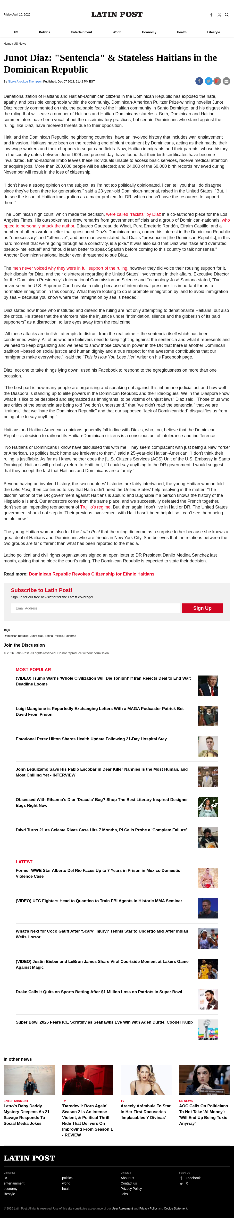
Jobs (124, 1194)
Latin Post (117, 14)
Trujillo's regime (95, 507)
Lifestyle (213, 32)
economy (10, 1189)
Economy (149, 32)
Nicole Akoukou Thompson (25, 81)
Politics (44, 32)
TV (64, 1101)
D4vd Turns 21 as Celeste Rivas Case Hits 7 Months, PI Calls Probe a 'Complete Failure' (101, 830)
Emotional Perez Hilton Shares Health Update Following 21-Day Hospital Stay (91, 739)
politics (67, 1178)
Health (182, 32)
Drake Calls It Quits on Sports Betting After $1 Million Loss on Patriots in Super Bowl (99, 992)
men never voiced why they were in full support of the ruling (69, 268)
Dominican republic (16, 636)
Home (7, 43)
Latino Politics (54, 636)
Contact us (129, 1183)
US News (20, 43)
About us (127, 1178)
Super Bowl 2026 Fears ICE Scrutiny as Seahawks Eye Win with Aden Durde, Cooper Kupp (104, 1022)
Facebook (193, 1178)
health (66, 1189)
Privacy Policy (131, 1189)
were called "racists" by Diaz (133, 214)
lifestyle (9, 1194)
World (117, 32)
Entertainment (81, 32)
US (16, 32)
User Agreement (122, 1208)
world (66, 1183)
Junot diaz (36, 636)
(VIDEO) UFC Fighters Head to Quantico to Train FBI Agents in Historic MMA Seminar (99, 901)
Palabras (70, 636)
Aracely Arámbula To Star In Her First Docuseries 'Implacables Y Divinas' (146, 1112)
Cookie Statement (175, 1208)
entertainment (14, 1183)
